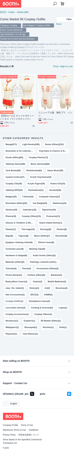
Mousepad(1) (30, 327)
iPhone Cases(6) (46, 242)
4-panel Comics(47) (15, 177)
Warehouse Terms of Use (14, 430)
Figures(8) (24, 236)
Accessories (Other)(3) (47, 268)
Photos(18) (11, 216)
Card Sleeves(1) (30, 334)
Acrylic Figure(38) (36, 183)
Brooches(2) (62, 288)
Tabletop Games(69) (15, 164)
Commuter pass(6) (15, 249)
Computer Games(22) (49, 196)
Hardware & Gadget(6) (16, 255)
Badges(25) (11, 196)
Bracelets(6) (61, 236)
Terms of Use (27, 425)
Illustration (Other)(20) (16, 203)
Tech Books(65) (13, 170)
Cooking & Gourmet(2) (42, 308)
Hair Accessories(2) (15, 294)
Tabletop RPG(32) (14, 190)
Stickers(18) (11, 210)
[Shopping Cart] (62, 4)
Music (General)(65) (40, 164)
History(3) (34, 288)
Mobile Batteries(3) (57, 281)
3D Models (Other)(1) (51, 321)
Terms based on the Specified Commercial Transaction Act (22, 441)
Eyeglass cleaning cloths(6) (19, 242)
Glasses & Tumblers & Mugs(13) (20, 223)
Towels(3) (37, 281)
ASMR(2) (48, 294)
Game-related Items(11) (50, 223)
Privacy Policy (9, 435)
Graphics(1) (29, 321)
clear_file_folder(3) (15, 288)
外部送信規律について (28, 435)
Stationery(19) (59, 203)
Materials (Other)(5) (15, 262)
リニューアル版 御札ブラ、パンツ (55, 114)
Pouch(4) (26, 268)
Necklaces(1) (12, 321)
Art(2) (47, 288)
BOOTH (3, 12)
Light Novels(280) (31, 144)
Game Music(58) (55, 170)
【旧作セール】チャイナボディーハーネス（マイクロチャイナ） (17, 117)
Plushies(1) (48, 327)
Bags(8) (9, 236)
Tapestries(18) (49, 210)
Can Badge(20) (40, 203)
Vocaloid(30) (55, 190)
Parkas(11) (11, 229)
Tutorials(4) (11, 268)
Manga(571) (11, 144)
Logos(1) (62, 308)
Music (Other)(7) (42, 236)
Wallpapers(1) (12, 327)
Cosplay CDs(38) (14, 183)
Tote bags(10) (28, 229)
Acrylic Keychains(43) (40, 177)
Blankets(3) (56, 275)
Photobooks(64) (34, 170)
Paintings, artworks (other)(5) (44, 262)
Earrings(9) (45, 229)
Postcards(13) (53, 216)
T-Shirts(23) (27, 196)
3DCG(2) (34, 294)
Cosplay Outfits (22, 12)
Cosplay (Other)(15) (31, 216)
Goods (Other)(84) (14, 157)
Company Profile (10, 425)
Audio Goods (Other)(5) (44, 255)
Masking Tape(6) (37, 249)
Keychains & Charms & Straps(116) (54, 151)
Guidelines (33, 430)
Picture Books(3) (14, 275)
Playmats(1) (11, 334)
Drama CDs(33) (57, 183)
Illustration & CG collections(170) (20, 151)
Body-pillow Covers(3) (16, 281)
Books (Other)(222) (54, 144)
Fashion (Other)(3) (36, 275)
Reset (58, 24)
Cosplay (11, 12)
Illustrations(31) (35, 190)
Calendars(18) (29, 210)
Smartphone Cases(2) (39, 301)
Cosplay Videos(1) (43, 314)
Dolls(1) (63, 327)
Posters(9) (62, 229)
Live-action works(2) (16, 308)
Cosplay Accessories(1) (17, 314)
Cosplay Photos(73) (38, 157)
